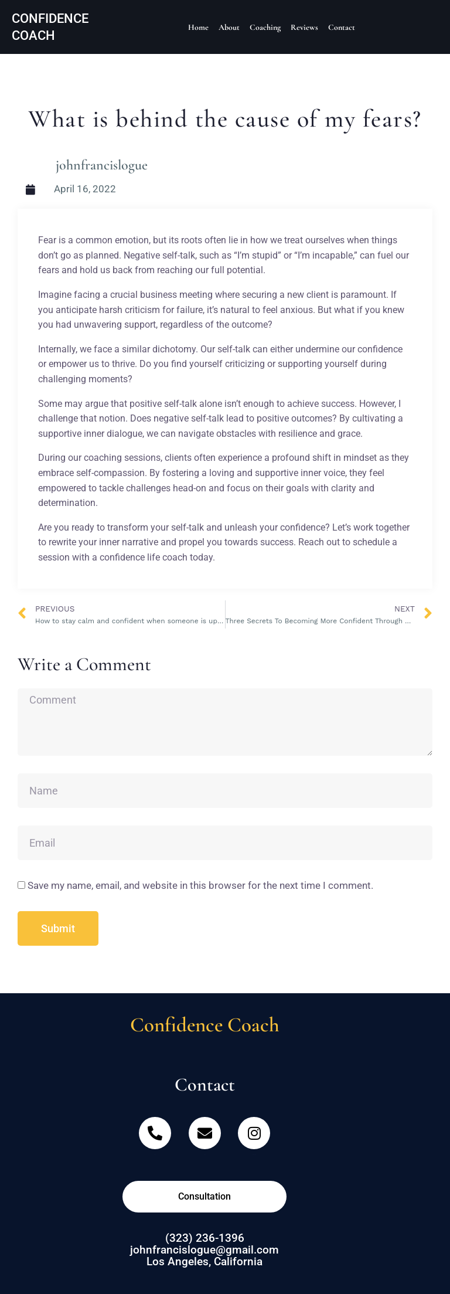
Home (198, 27)
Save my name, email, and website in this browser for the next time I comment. (200, 885)
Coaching (265, 27)
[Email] (205, 1139)
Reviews (304, 27)
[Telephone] (155, 1139)
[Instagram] (254, 1139)
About (229, 27)
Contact (341, 27)
